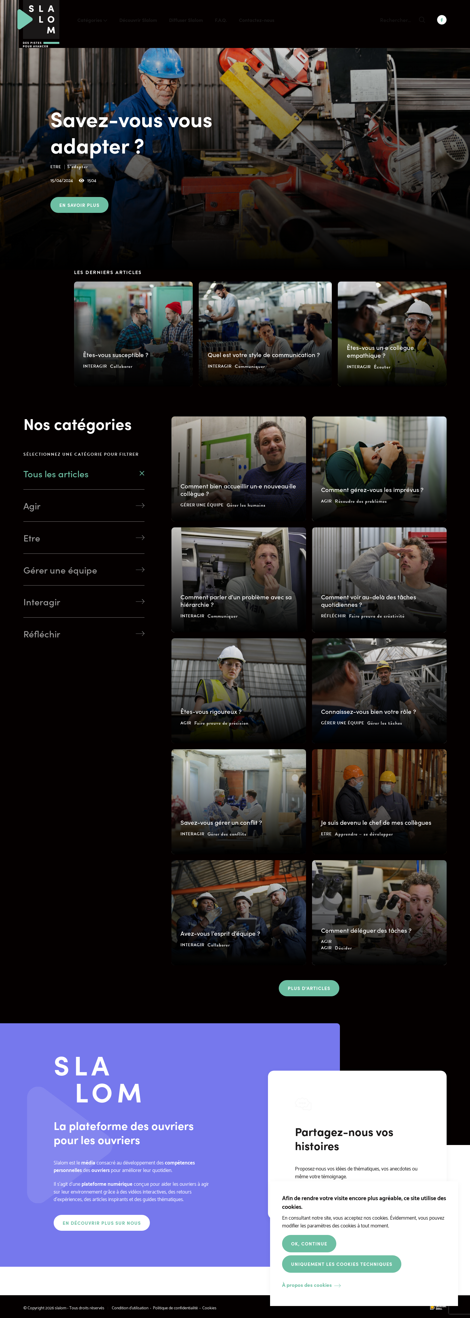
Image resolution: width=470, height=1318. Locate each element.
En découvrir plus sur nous (102, 1222)
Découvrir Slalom (138, 19)
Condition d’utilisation (130, 1307)
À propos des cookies (307, 1285)
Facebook (442, 20)
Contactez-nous (256, 19)
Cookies (209, 1307)
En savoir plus (79, 204)
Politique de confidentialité (175, 1307)
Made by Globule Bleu (438, 1307)
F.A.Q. (221, 19)
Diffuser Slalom (186, 19)
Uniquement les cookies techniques (341, 1263)
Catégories (89, 19)
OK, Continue (309, 1243)
